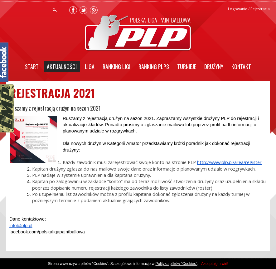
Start (32, 66)
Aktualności (62, 66)
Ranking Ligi (116, 66)
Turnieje (186, 66)
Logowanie (237, 9)
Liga (89, 66)
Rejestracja (260, 9)
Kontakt (241, 66)
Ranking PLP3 (153, 66)
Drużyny (213, 66)
